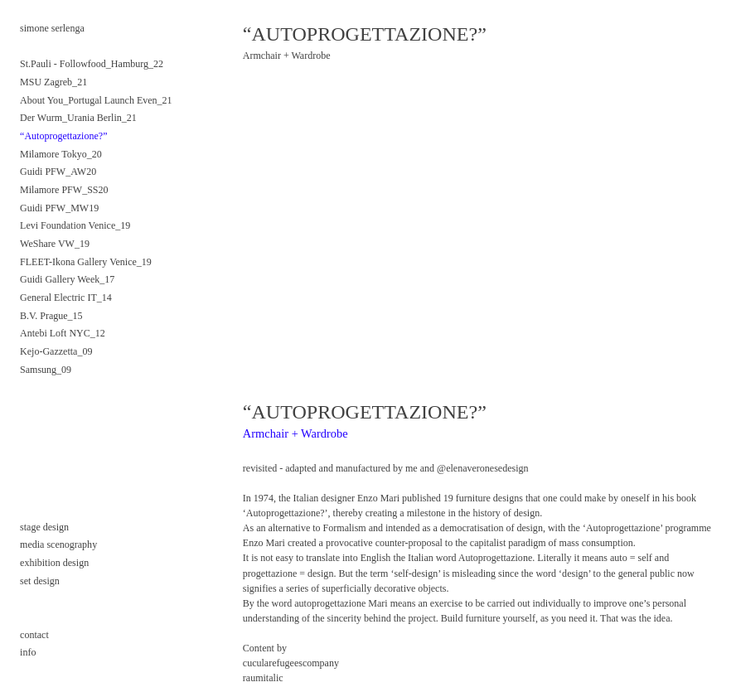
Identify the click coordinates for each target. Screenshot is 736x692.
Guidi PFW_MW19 (59, 208)
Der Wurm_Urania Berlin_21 (78, 117)
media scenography (58, 544)
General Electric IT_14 (66, 297)
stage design (44, 527)
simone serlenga (52, 28)
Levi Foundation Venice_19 (75, 225)
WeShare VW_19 (55, 243)
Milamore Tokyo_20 (61, 154)
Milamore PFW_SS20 (64, 190)
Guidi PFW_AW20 (58, 171)
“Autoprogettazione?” (63, 136)
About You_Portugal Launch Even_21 (96, 100)
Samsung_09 (45, 369)
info (28, 652)
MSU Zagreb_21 (53, 82)
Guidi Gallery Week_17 (67, 279)
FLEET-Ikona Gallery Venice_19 (86, 262)
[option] (478, 218)
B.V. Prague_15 (51, 316)
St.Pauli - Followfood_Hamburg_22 (91, 64)
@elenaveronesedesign (482, 468)
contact (35, 635)
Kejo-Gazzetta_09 (56, 351)
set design (40, 581)
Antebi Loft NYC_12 (62, 333)
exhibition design (54, 563)
